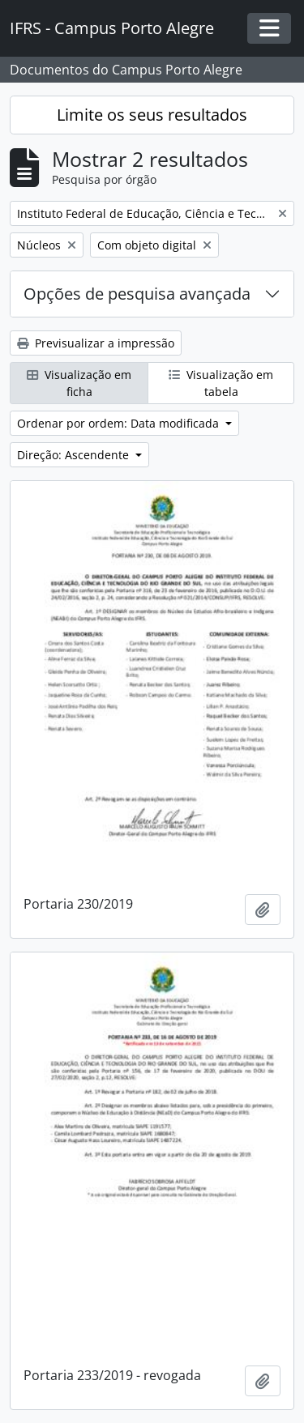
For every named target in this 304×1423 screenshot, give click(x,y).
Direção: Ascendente (74, 454)
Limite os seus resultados (152, 115)
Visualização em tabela (221, 383)
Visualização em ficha (79, 383)
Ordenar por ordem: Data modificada (119, 423)
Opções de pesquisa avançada (137, 294)
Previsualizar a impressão (95, 343)
